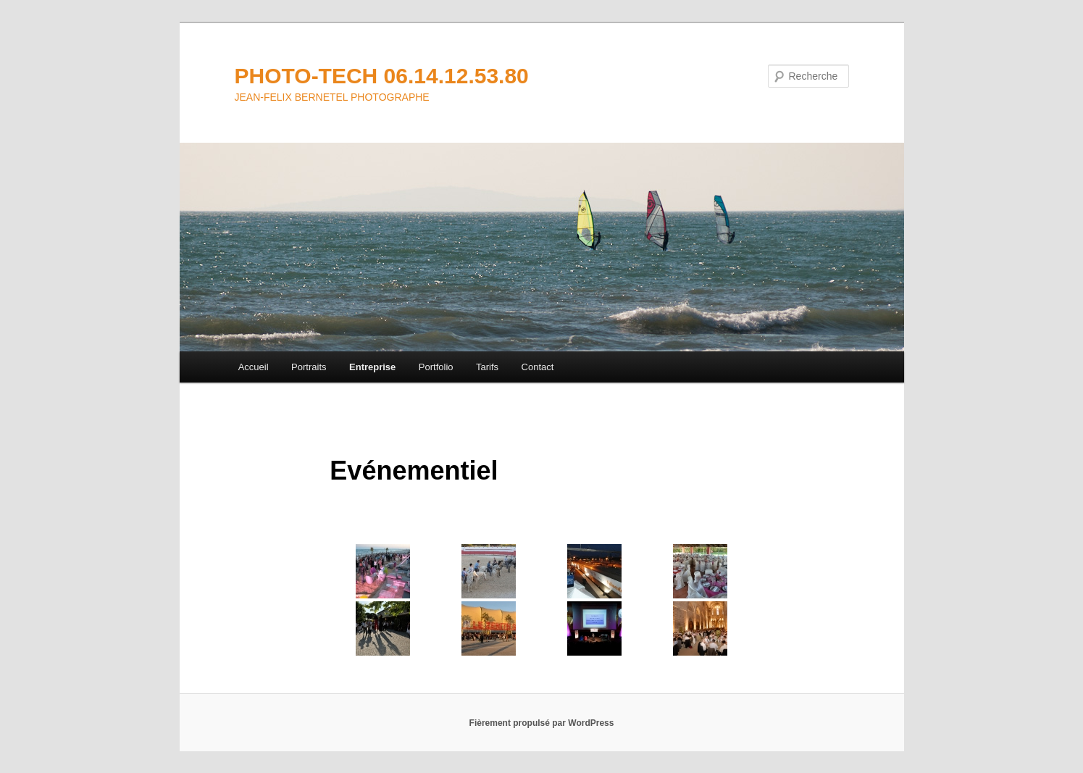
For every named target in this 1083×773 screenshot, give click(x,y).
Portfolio (436, 367)
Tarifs (487, 367)
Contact (538, 367)
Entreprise (372, 367)
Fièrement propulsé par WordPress (541, 723)
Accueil (253, 367)
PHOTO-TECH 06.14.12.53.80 (382, 76)
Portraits (308, 367)
